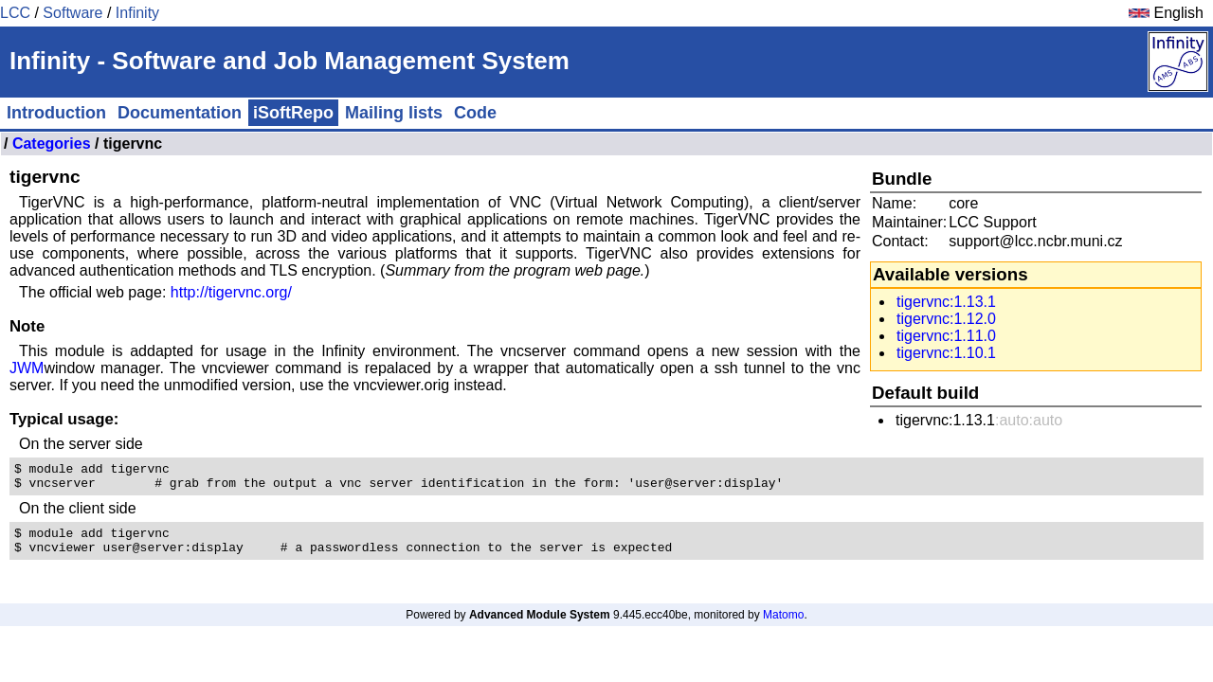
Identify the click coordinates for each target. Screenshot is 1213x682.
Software (72, 13)
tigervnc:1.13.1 (946, 302)
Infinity (137, 13)
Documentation (180, 112)
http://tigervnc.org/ (231, 292)
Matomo (783, 626)
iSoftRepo (293, 112)
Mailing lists (394, 112)
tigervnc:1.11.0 (946, 336)
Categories (51, 143)
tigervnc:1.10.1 (946, 353)
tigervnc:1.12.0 (946, 319)
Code (475, 112)
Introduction (56, 112)
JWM (26, 368)
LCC (15, 13)
